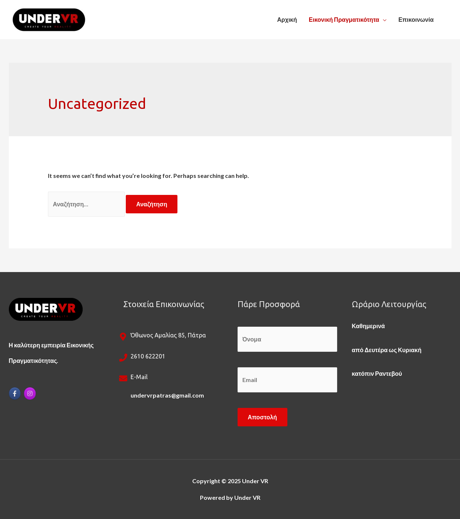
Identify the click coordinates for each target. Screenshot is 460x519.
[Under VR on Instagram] (30, 393)
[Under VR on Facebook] (15, 393)
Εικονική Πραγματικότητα (344, 19)
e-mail (139, 377)
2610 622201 (148, 356)
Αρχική (287, 19)
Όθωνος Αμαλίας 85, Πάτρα (168, 335)
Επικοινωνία (416, 19)
